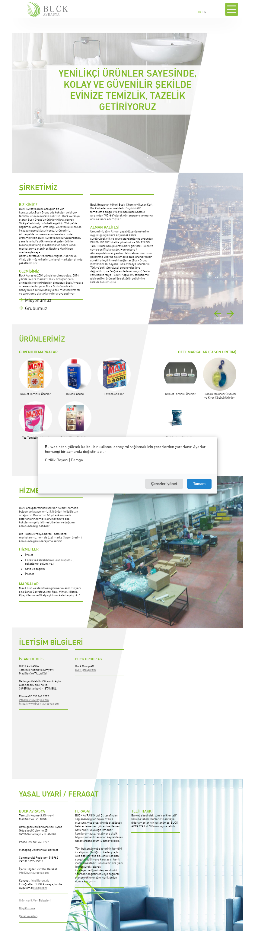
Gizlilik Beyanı (56, 460)
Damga (77, 460)
